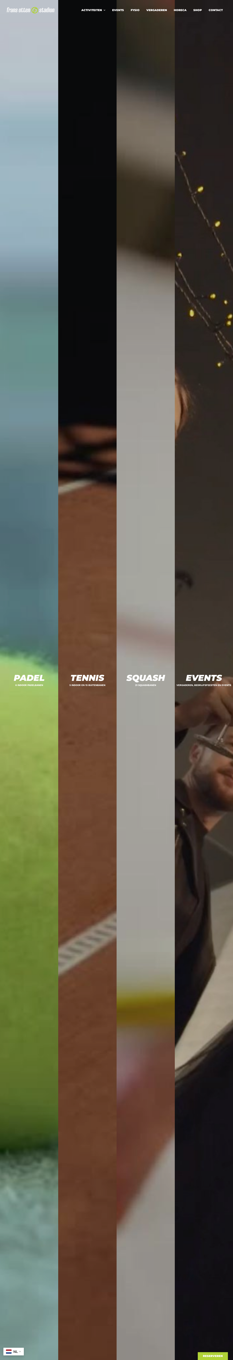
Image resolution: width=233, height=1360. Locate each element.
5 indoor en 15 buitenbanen (87, 685)
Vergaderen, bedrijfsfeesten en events (203, 685)
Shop (197, 10)
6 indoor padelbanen (29, 685)
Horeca (180, 10)
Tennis (87, 678)
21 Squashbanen (145, 685)
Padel (29, 678)
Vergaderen (156, 10)
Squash (145, 678)
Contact (216, 10)
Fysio (135, 10)
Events (118, 10)
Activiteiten (93, 10)
